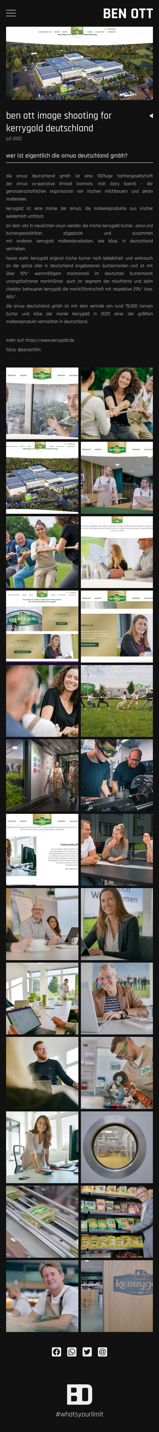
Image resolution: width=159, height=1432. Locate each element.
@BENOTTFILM (29, 350)
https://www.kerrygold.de (50, 340)
